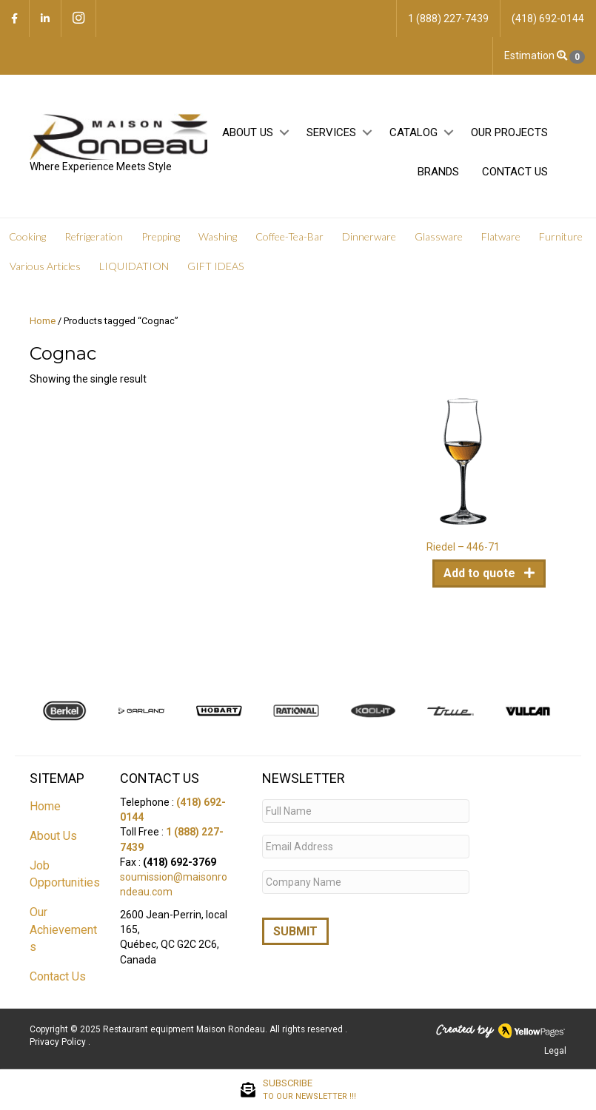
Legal (555, 1051)
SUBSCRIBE (309, 1090)
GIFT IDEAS (215, 266)
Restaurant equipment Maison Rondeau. (185, 1029)
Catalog (413, 132)
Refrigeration (93, 236)
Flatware (500, 236)
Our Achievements (63, 929)
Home (43, 320)
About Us (247, 132)
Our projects (509, 132)
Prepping (160, 236)
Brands (438, 171)
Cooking (27, 236)
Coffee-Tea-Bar (289, 236)
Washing (217, 236)
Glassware (439, 236)
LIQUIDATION (134, 266)
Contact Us (515, 171)
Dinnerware (369, 236)
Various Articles (45, 266)
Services (331, 132)
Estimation (544, 56)
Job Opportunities (65, 873)
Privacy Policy (59, 1042)
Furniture (561, 236)
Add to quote (480, 573)
